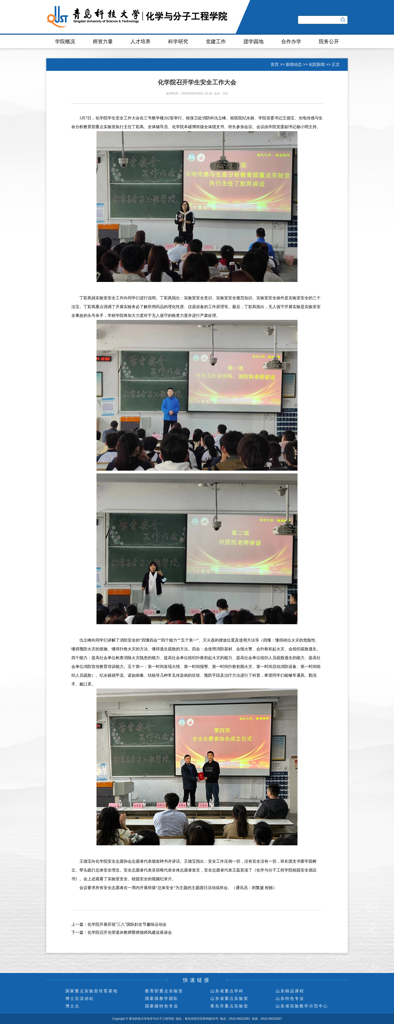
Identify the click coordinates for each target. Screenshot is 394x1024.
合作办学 (291, 41)
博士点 (72, 1006)
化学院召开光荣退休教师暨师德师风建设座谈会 (129, 932)
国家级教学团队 (161, 998)
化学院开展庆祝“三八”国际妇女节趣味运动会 (127, 924)
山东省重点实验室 (229, 998)
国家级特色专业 (161, 1006)
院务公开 (329, 41)
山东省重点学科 (227, 991)
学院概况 (65, 41)
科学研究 (178, 41)
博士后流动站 (79, 998)
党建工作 (216, 41)
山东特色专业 (290, 998)
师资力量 (103, 41)
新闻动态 (294, 64)
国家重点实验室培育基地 (91, 991)
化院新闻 (317, 64)
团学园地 (253, 41)
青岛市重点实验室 (229, 1006)
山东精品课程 (290, 991)
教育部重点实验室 (164, 991)
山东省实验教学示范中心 (302, 1006)
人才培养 (140, 41)
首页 (275, 64)
